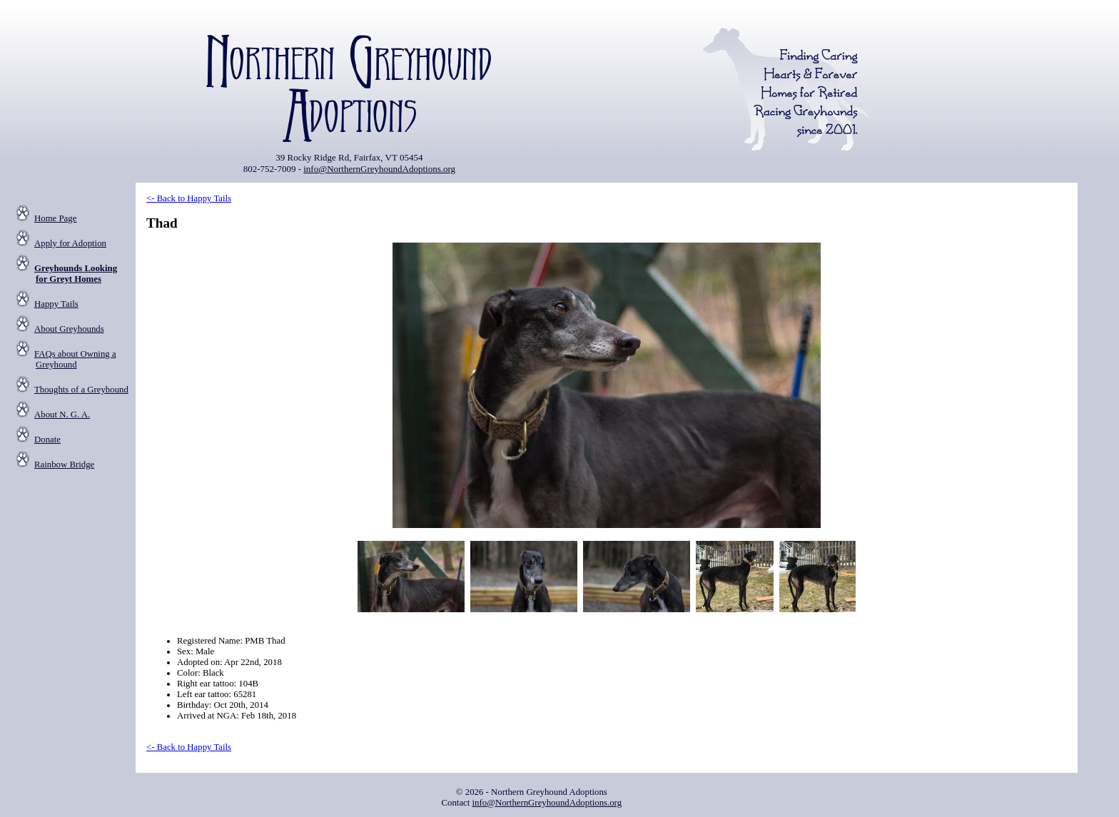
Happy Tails (56, 304)
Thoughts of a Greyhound (81, 390)
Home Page (55, 218)
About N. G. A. (62, 415)
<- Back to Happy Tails (188, 198)
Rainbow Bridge (64, 465)
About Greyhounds (69, 329)
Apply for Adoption (70, 243)
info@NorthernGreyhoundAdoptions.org (379, 168)
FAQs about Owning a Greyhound (75, 359)
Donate (47, 440)
